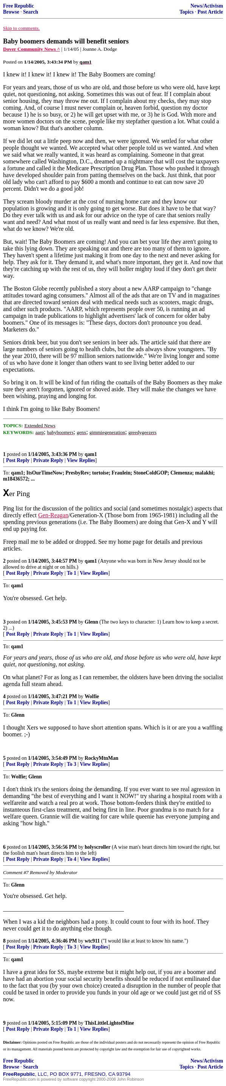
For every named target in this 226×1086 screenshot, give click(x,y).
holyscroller (97, 848)
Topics (186, 12)
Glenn (91, 623)
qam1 (91, 454)
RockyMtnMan (101, 759)
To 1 (71, 574)
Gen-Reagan (53, 516)
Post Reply (17, 460)
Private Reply (48, 460)
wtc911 (92, 942)
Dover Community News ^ (31, 49)
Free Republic (18, 6)
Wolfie (92, 698)
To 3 (71, 766)
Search (30, 12)
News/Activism (206, 6)
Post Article (210, 12)
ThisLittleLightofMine (109, 1024)
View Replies (81, 460)
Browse (11, 12)
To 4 (71, 861)
